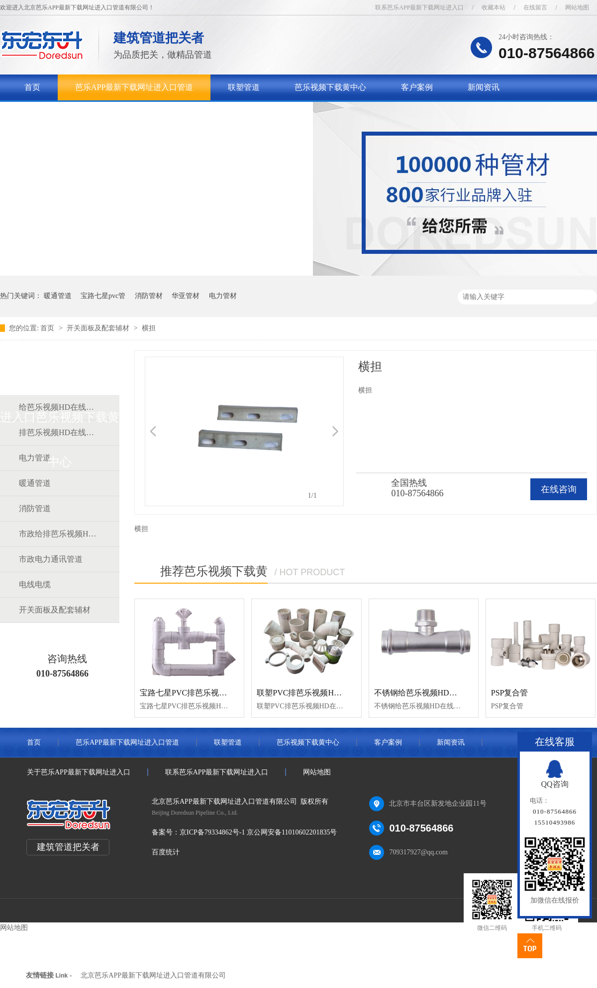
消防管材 (149, 296)
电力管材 (223, 296)
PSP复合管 (509, 692)
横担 (149, 328)
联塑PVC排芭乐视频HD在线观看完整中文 (330, 692)
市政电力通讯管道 (51, 559)
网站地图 (577, 7)
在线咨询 (559, 489)
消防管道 (35, 508)
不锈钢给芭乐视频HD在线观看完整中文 (443, 692)
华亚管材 (185, 296)
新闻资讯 (483, 87)
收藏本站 (493, 7)
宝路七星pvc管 (103, 296)
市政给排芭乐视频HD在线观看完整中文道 (59, 534)
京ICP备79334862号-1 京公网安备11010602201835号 (258, 832)
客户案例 (417, 87)
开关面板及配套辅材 (99, 328)
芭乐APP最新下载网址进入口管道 (134, 87)
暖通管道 (58, 296)
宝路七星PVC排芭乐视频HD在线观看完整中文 (221, 692)
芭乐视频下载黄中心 (330, 87)
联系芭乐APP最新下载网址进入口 (419, 7)
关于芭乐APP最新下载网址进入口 (83, 113)
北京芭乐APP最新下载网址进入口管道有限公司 (153, 975)
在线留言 (535, 7)
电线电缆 (35, 584)
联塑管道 (244, 87)
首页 (32, 87)
